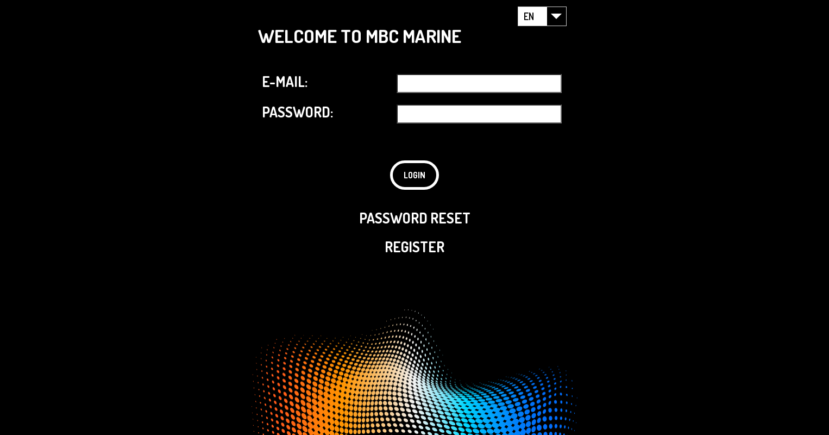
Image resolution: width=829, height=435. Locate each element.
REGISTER (414, 247)
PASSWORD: (297, 112)
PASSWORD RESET (414, 218)
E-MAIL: (284, 81)
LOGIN (414, 175)
